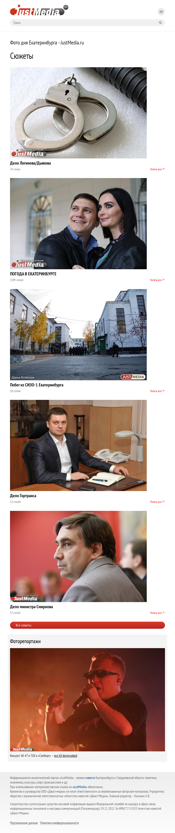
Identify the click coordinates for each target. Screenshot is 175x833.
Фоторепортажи (25, 641)
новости (90, 778)
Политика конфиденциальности (59, 823)
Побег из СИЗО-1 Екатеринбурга (36, 385)
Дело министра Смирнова (31, 606)
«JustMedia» (79, 787)
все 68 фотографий (65, 755)
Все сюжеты (23, 625)
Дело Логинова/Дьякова (30, 163)
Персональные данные (24, 823)
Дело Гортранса (23, 495)
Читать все (156, 169)
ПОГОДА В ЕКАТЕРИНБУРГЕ (33, 274)
